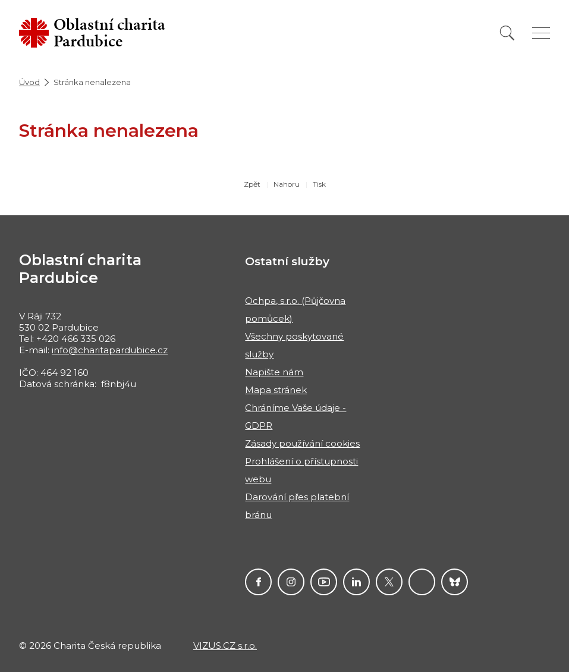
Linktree (421, 582)
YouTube (323, 582)
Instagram (291, 582)
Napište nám (274, 372)
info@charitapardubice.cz (110, 350)
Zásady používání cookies (302, 443)
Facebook (258, 582)
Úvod (29, 82)
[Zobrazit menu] (541, 33)
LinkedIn (356, 582)
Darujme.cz (454, 582)
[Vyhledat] (507, 33)
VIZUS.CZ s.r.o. (225, 645)
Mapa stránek (276, 389)
